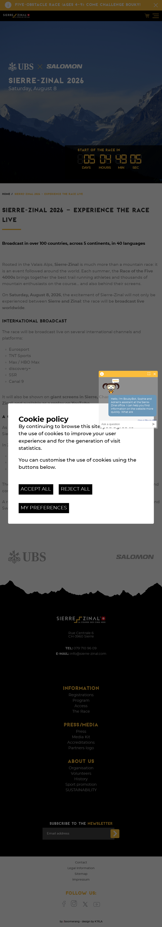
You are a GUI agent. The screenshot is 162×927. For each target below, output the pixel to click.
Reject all (75, 489)
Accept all (36, 489)
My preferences (44, 508)
